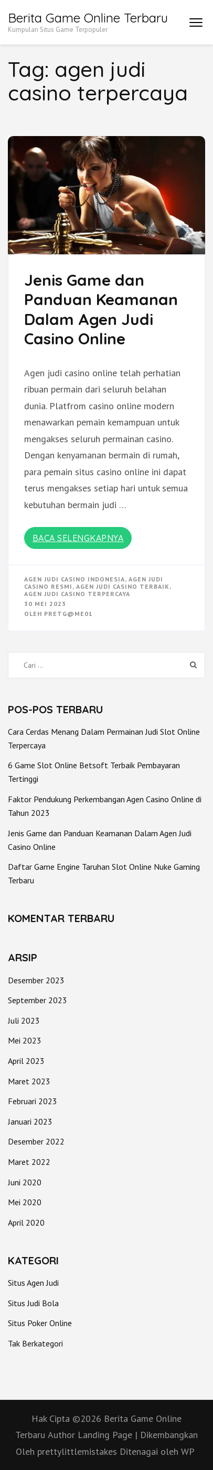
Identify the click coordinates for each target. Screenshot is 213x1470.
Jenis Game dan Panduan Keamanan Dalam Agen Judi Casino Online (101, 309)
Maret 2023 (29, 1081)
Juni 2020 (24, 1182)
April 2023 (26, 1061)
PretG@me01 (68, 614)
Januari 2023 (30, 1121)
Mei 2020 (24, 1202)
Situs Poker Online (40, 1323)
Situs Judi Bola (33, 1303)
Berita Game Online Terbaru (88, 18)
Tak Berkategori (35, 1343)
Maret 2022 (29, 1162)
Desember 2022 (36, 1141)
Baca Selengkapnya (78, 538)
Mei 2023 (24, 1040)
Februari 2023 (32, 1101)
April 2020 (26, 1222)
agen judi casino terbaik (122, 586)
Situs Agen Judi (33, 1282)
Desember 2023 (36, 980)
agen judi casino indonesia (74, 579)
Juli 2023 (24, 1020)
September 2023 (37, 1000)
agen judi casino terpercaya (77, 594)
